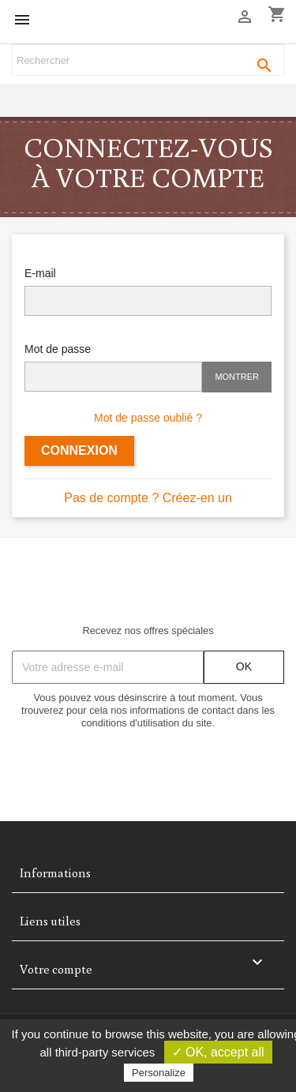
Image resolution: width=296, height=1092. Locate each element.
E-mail (40, 273)
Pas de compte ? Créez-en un (148, 498)
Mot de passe (57, 349)
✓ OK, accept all (218, 1052)
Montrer (237, 376)
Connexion (79, 450)
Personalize (158, 1073)
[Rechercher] (148, 60)
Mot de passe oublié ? (148, 417)
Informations (55, 872)
